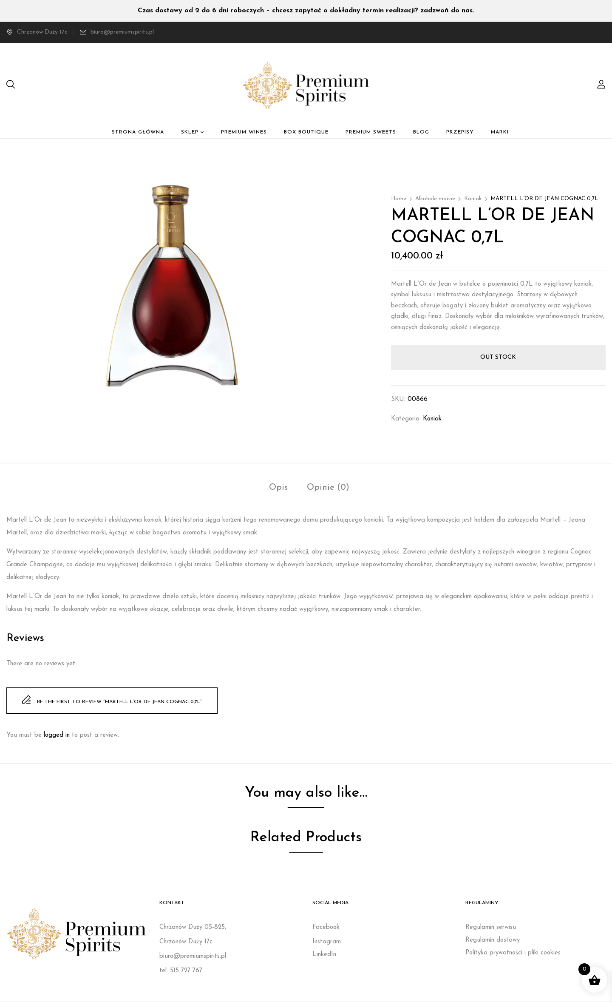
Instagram (326, 942)
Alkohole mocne (435, 199)
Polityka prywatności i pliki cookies (513, 953)
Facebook (326, 927)
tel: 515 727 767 (180, 971)
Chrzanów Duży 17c (37, 32)
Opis (278, 487)
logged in (57, 735)
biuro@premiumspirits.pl (122, 32)
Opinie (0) (328, 487)
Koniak (473, 199)
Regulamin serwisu (490, 927)
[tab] (278, 488)
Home (398, 199)
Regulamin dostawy (492, 940)
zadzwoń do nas (446, 10)
